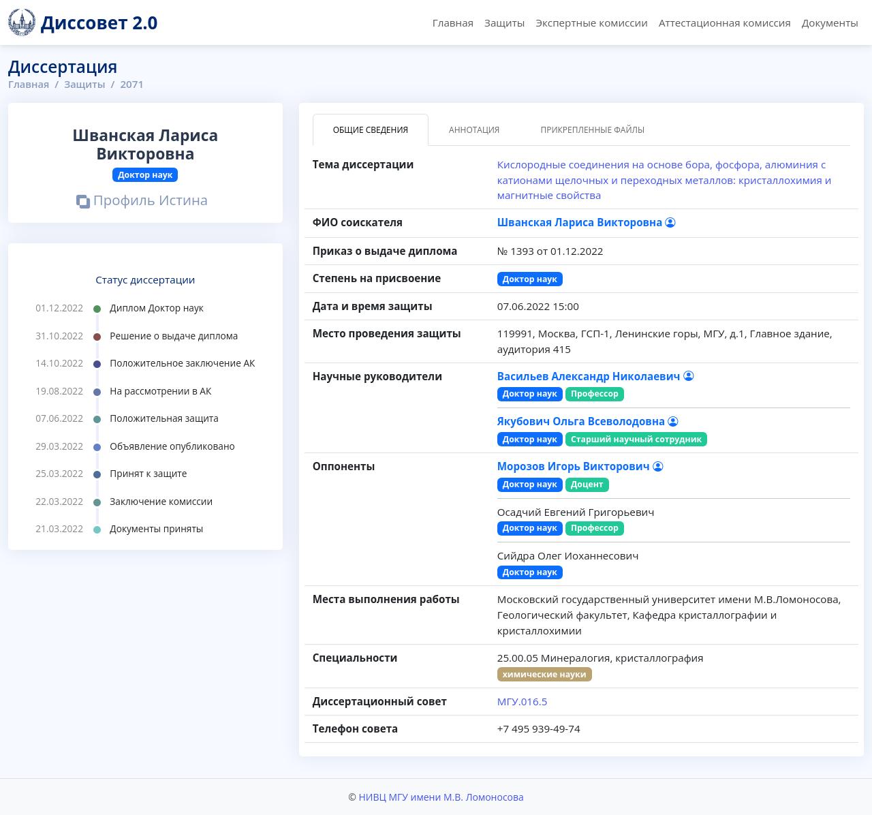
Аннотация (474, 130)
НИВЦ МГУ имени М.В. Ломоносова (440, 796)
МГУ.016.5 (522, 701)
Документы (830, 22)
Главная (453, 22)
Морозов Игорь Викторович (580, 466)
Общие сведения (370, 130)
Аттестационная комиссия (725, 22)
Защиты (504, 22)
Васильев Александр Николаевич (595, 376)
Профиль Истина (142, 201)
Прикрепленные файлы (592, 130)
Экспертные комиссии (591, 22)
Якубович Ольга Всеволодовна (587, 421)
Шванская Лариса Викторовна (586, 222)
